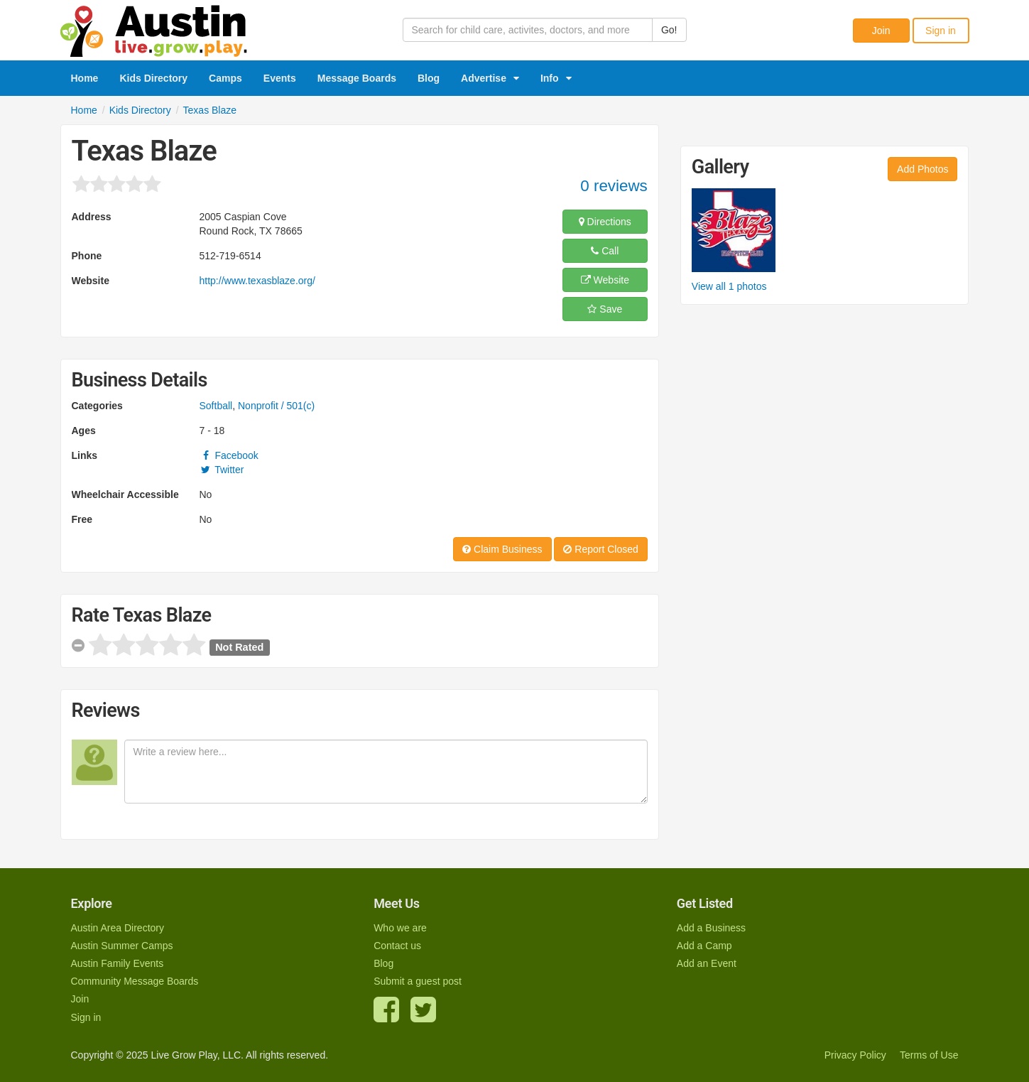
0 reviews (614, 186)
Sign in (940, 30)
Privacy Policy (855, 1055)
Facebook (229, 455)
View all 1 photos (729, 286)
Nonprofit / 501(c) (276, 405)
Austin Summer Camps (122, 945)
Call (605, 250)
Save (604, 309)
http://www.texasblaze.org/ (257, 280)
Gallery (720, 167)
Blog (429, 78)
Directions (605, 221)
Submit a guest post (418, 981)
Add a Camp (704, 945)
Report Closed (600, 549)
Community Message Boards (135, 981)
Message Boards (356, 78)
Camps (225, 78)
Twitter (222, 469)
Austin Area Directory (118, 928)
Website (605, 280)
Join (881, 30)
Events (279, 78)
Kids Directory (153, 78)
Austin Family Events (117, 963)
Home (85, 78)
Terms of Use (929, 1055)
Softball (216, 405)
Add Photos (922, 169)
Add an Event (706, 963)
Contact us (397, 945)
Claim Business (502, 549)
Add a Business (711, 928)
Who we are (400, 928)
